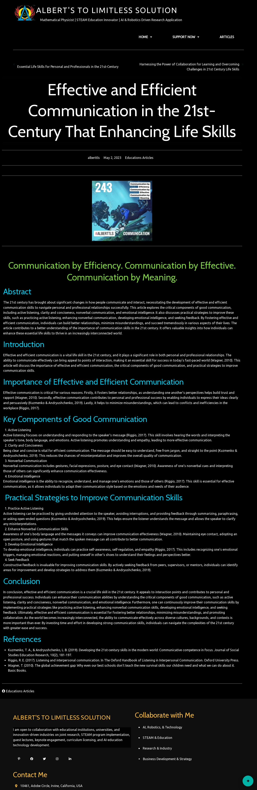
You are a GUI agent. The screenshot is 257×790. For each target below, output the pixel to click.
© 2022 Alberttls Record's (128, 779)
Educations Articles (146, 157)
